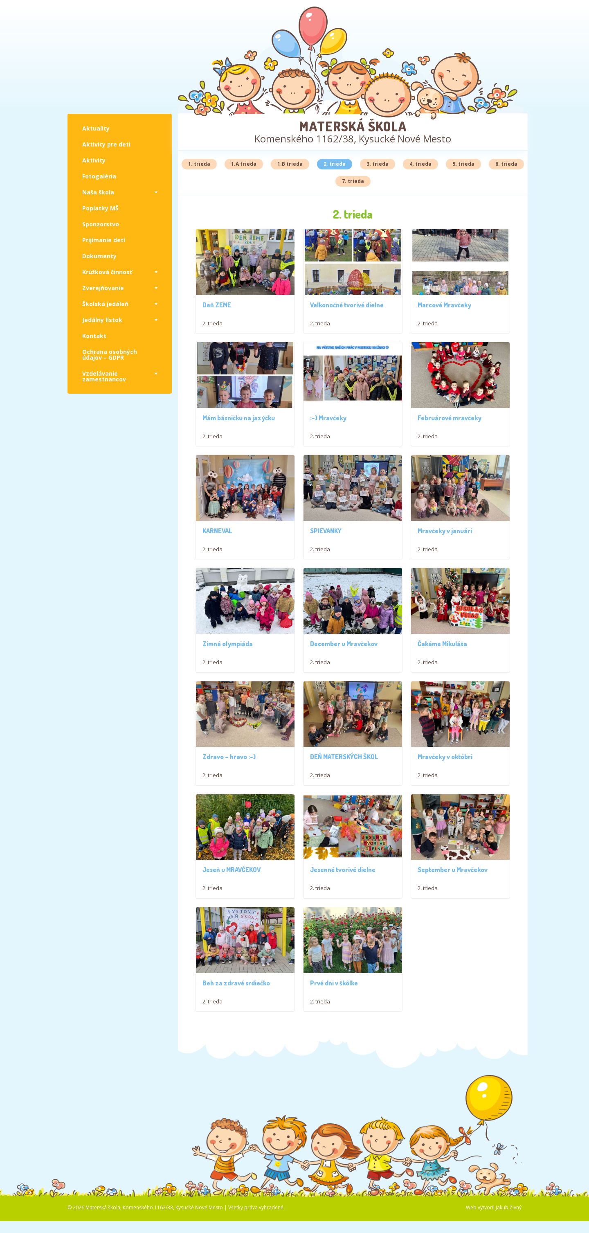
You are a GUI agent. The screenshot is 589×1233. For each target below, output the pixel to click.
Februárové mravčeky (449, 418)
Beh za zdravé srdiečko (236, 1082)
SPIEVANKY (326, 531)
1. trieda (199, 163)
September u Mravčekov (453, 942)
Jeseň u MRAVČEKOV (231, 935)
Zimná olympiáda (227, 653)
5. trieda (463, 163)
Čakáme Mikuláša (442, 666)
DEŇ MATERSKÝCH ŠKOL (344, 801)
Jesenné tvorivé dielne (342, 942)
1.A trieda (243, 163)
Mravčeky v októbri (445, 801)
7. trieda (353, 181)
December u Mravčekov (344, 666)
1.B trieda (290, 163)
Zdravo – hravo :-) (229, 801)
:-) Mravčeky (328, 418)
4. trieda (420, 163)
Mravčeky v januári (445, 531)
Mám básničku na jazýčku (238, 418)
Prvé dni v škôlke (334, 1118)
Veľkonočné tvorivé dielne (347, 305)
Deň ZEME (216, 305)
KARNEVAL (217, 531)
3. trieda (377, 163)
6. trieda (506, 163)
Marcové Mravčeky (444, 305)
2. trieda (335, 163)
